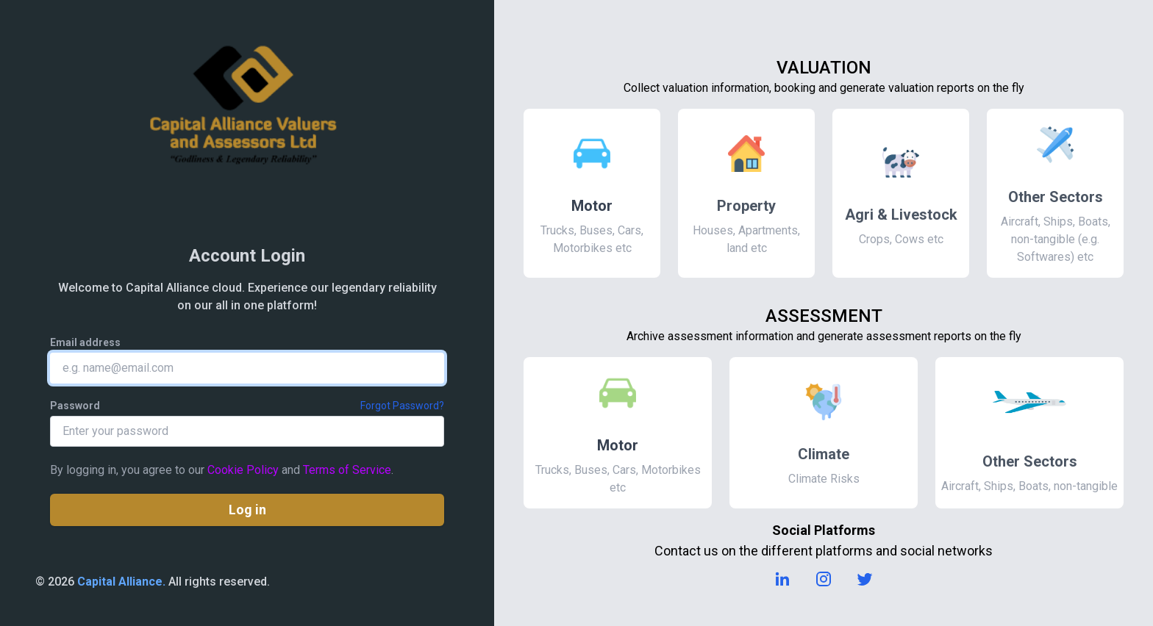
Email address (85, 342)
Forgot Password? (402, 405)
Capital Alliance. (121, 582)
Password (75, 405)
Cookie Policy (243, 470)
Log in (247, 509)
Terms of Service (347, 470)
